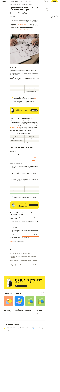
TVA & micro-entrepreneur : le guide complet (39, 328)
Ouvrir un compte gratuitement (21, 285)
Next (46, 305)
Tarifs (30, 1)
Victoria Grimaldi (27, 13)
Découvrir (55, 1)
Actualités (12, 1)
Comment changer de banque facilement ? (24, 328)
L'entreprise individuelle (15, 127)
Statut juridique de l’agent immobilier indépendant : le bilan (54, 16)
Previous (2, 305)
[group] (8, 296)
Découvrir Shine (34, 110)
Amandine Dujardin (15, 13)
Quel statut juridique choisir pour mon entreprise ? (10, 328)
